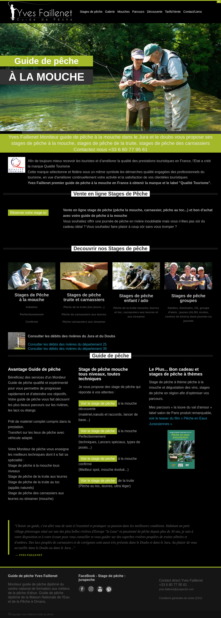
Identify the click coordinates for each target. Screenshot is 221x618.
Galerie (109, 13)
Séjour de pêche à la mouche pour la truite (55, 132)
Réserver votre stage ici (28, 212)
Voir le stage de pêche (98, 403)
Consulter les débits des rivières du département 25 (67, 344)
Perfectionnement (32, 314)
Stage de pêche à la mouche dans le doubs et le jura (33, 132)
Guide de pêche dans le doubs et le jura (166, 132)
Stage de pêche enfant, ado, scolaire (77, 132)
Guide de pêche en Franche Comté (188, 132)
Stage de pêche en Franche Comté (210, 132)
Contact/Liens (192, 13)
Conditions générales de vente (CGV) (180, 598)
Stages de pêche (91, 13)
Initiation (32, 307)
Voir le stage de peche (98, 458)
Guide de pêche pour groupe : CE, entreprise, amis (121, 132)
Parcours (137, 13)
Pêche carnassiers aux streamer (84, 321)
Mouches (123, 11)
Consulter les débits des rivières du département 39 (67, 348)
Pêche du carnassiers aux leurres (84, 314)
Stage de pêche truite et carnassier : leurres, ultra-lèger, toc (144, 132)
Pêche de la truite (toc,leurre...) (83, 307)
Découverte (154, 13)
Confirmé (31, 321)
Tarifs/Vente (173, 11)
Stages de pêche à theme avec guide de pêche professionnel (99, 132)
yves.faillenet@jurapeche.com (176, 589)
